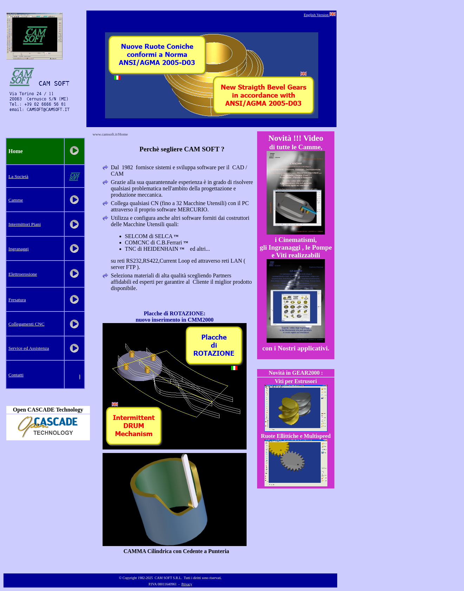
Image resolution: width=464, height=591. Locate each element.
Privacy (186, 584)
